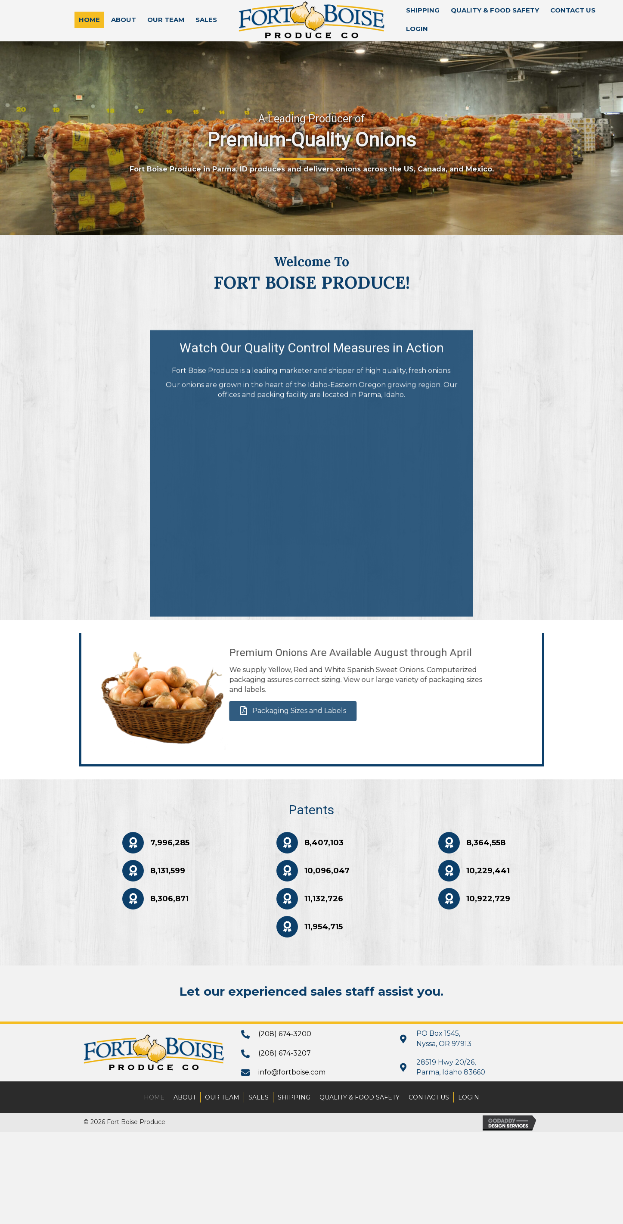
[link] (89, 20)
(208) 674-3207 (284, 1053)
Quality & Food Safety (359, 1097)
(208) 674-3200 (284, 1034)
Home (154, 1097)
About (185, 1097)
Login (468, 1097)
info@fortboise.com (291, 1072)
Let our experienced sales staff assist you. (311, 991)
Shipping (294, 1097)
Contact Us (429, 1097)
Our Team (222, 1097)
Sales (258, 1097)
